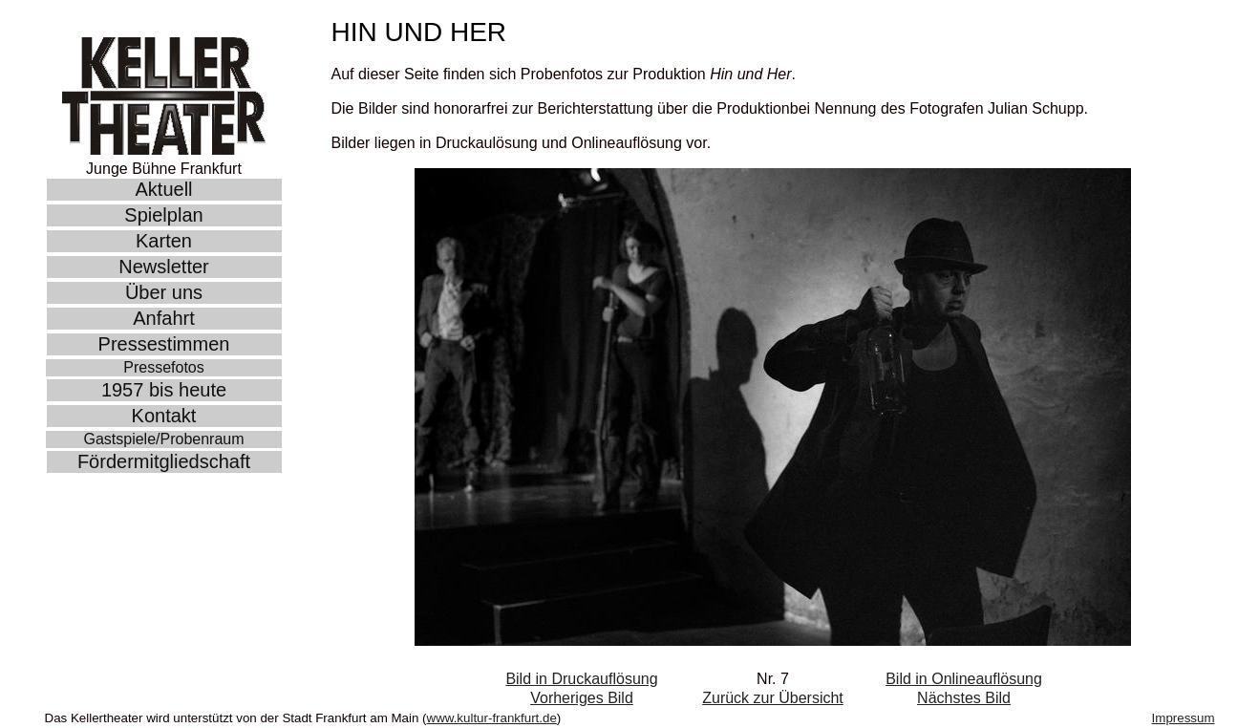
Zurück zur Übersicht (772, 698)
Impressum (1183, 718)
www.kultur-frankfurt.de (492, 718)
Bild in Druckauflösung (581, 679)
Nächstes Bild (964, 698)
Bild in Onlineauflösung (964, 679)
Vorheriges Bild (581, 698)
